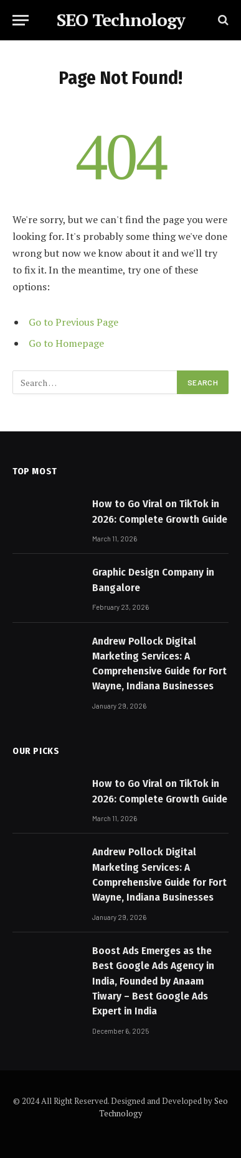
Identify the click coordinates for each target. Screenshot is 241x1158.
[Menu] (20, 20)
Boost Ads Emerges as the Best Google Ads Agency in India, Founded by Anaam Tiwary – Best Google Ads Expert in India (153, 981)
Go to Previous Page (73, 322)
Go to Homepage (66, 343)
